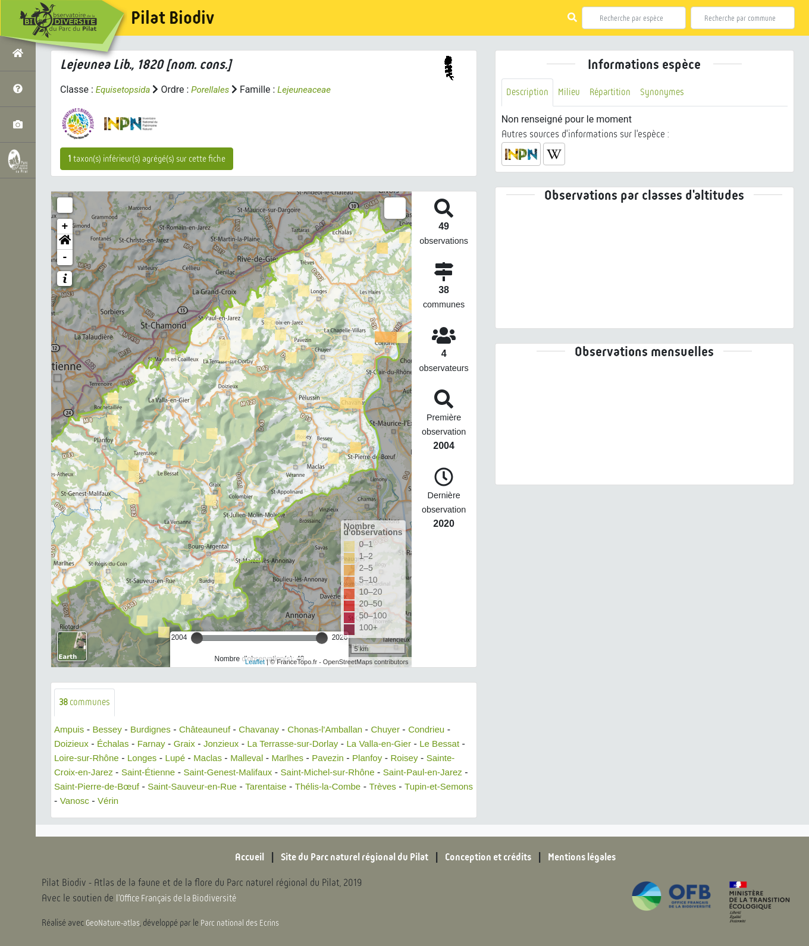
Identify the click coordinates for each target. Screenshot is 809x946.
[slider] (197, 638)
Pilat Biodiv (172, 18)
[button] (65, 242)
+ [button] (65, 226)
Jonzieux (229, 744)
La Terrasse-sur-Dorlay (305, 744)
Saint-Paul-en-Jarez (96, 787)
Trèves (73, 801)
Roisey (68, 773)
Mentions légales (594, 856)
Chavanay (269, 730)
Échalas (116, 744)
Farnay (156, 744)
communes (86, 702)
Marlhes (337, 758)
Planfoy (421, 758)
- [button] (65, 257)
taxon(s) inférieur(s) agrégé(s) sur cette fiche (146, 158)
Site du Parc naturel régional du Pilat (348, 856)
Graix (191, 744)
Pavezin (379, 758)
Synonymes (667, 92)
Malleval (294, 758)
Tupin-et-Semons (133, 801)
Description (528, 92)
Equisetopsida (125, 89)
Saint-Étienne (221, 773)
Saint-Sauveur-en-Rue (293, 787)
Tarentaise (371, 787)
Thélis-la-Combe (436, 787)
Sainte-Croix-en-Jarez (138, 773)
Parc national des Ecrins (243, 923)
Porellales (215, 89)
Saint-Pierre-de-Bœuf (192, 787)
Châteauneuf (213, 730)
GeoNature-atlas (114, 923)
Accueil (235, 856)
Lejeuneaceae (311, 89)
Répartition (614, 92)
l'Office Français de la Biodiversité (182, 898)
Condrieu (446, 730)
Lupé (219, 758)
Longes (184, 758)
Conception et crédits (493, 856)
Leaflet (255, 661)
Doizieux (72, 744)
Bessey (110, 730)
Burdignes (155, 730)
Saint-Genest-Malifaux (305, 773)
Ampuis (70, 730)
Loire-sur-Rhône (126, 758)
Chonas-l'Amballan (340, 730)
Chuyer (403, 730)
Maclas (254, 758)
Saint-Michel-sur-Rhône (411, 773)
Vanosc (193, 801)
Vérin (228, 801)
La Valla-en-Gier (396, 744)
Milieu (571, 92)
